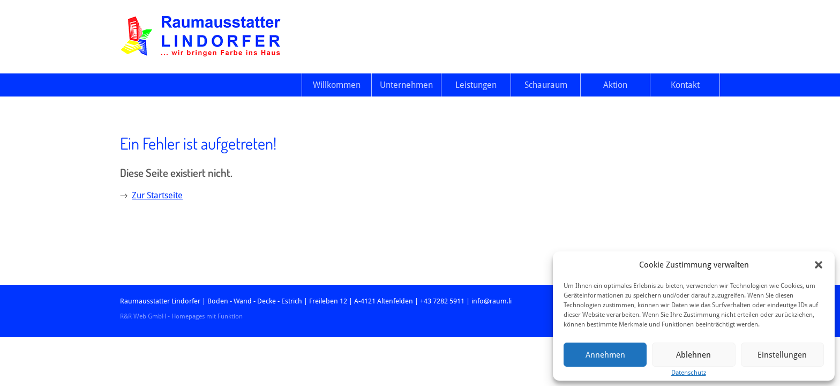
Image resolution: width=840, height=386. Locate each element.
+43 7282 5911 (442, 301)
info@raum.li (491, 301)
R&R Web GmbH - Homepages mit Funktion (181, 316)
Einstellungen (782, 355)
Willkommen (337, 85)
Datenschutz (688, 372)
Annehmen (605, 355)
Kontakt (685, 85)
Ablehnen (693, 355)
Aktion (615, 85)
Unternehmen (406, 85)
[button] (818, 264)
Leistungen (476, 85)
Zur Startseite (157, 195)
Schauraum (545, 85)
